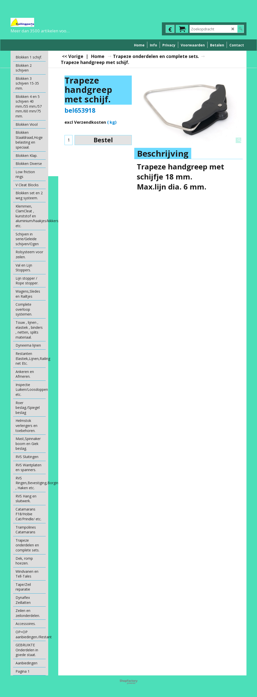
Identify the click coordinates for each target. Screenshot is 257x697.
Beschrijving (162, 153)
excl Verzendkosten (85, 122)
